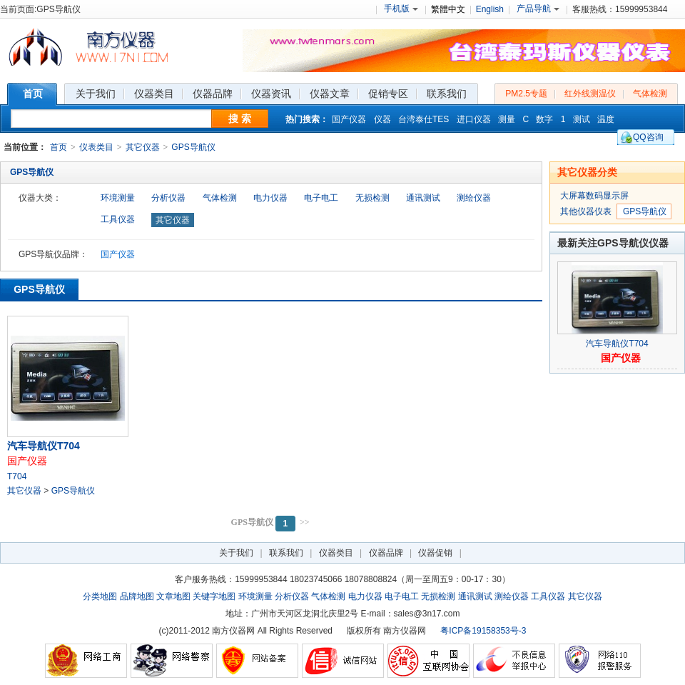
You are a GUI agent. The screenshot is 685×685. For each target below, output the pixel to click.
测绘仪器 (474, 198)
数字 (544, 119)
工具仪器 (118, 219)
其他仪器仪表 (586, 211)
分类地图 (100, 596)
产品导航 (538, 9)
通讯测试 (423, 198)
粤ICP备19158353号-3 (483, 631)
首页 (58, 147)
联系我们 (286, 553)
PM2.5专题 (526, 94)
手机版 (401, 9)
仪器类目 (336, 553)
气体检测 (650, 94)
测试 (581, 119)
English (490, 9)
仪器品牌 (386, 553)
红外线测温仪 (590, 94)
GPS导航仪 (193, 147)
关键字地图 (214, 596)
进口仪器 (474, 119)
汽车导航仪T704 (43, 445)
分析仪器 (168, 198)
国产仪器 (349, 119)
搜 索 (239, 118)
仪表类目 (96, 147)
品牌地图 (137, 596)
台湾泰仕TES (423, 119)
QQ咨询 (648, 137)
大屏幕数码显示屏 (594, 196)
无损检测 (372, 198)
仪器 (382, 119)
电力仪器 (270, 198)
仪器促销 (435, 553)
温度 (605, 119)
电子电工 (321, 198)
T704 (16, 476)
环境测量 (118, 198)
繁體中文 (448, 9)
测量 (506, 119)
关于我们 (236, 553)
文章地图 (173, 596)
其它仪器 (143, 147)
